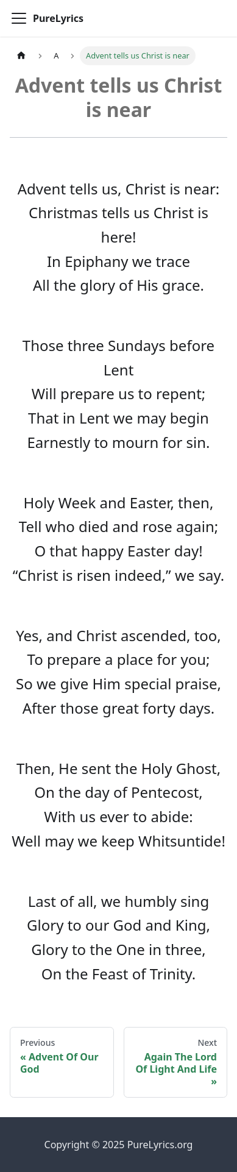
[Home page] (21, 55)
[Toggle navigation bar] (19, 18)
